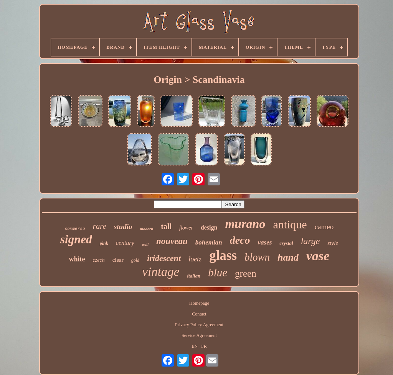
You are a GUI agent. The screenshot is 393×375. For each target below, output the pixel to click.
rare (99, 226)
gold (135, 260)
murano (245, 224)
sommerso (75, 228)
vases (265, 242)
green (245, 273)
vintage (160, 272)
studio (123, 227)
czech (99, 260)
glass (223, 255)
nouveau (172, 241)
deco (240, 240)
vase (317, 256)
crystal (286, 243)
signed (76, 239)
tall (166, 226)
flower (186, 228)
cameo (324, 227)
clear (118, 260)
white (77, 259)
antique (290, 224)
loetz (194, 259)
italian (193, 276)
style (332, 243)
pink (104, 243)
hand (288, 257)
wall (145, 244)
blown (257, 257)
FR (204, 346)
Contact (199, 314)
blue (217, 272)
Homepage (199, 303)
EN (195, 346)
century (125, 243)
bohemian (208, 242)
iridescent (164, 258)
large (310, 241)
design (209, 227)
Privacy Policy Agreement (199, 324)
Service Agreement (199, 335)
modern (146, 228)
